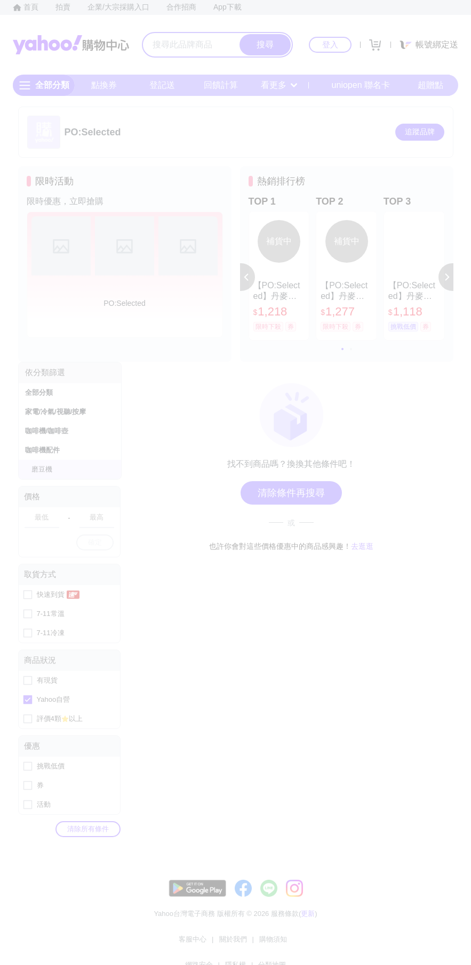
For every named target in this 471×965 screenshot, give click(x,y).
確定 (95, 542)
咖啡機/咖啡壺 (47, 431)
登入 (330, 44)
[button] (247, 277)
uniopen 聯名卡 (353, 85)
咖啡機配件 (42, 450)
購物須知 (219, 943)
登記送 (162, 85)
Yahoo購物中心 (71, 45)
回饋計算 (221, 85)
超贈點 (423, 85)
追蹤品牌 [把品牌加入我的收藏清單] (420, 131)
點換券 (104, 85)
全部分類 (39, 392)
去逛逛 (362, 546)
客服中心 (139, 943)
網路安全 (259, 943)
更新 (308, 924)
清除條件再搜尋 (291, 493)
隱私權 (295, 943)
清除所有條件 (88, 829)
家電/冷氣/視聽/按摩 (55, 412)
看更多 (279, 85)
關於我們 (179, 943)
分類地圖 (332, 943)
